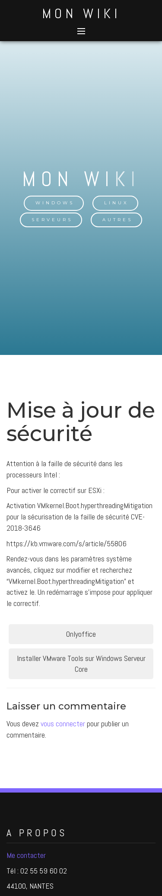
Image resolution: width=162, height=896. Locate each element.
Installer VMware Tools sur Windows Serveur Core (81, 663)
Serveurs (52, 219)
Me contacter (26, 855)
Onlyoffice (81, 634)
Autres (117, 219)
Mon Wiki (81, 13)
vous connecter (63, 723)
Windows (54, 203)
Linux (116, 203)
